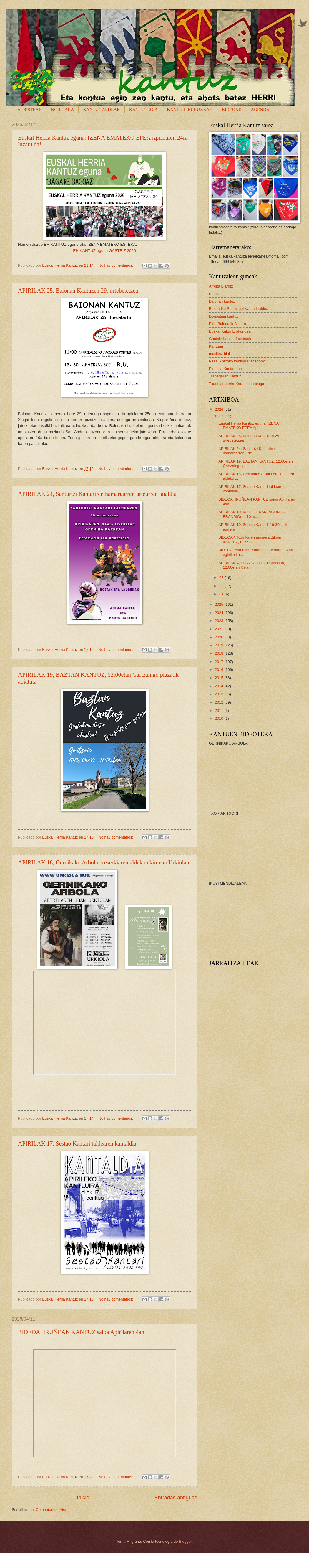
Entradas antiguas (175, 1498)
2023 (219, 620)
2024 (219, 612)
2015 (219, 678)
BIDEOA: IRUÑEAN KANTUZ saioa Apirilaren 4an (81, 1332)
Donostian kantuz (223, 316)
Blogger (185, 1541)
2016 (219, 669)
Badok (214, 294)
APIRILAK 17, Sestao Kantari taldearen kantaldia (77, 1143)
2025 (219, 604)
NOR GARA (62, 109)
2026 (219, 409)
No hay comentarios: (116, 265)
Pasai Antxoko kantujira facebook (237, 361)
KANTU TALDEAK (101, 109)
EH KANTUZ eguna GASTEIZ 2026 (104, 250)
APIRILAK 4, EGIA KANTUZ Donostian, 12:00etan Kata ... (251, 565)
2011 (219, 710)
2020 (219, 637)
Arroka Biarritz (221, 286)
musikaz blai (219, 353)
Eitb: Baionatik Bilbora (227, 323)
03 (222, 577)
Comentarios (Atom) (53, 1509)
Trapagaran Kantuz (225, 376)
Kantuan (216, 346)
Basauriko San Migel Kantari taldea (238, 308)
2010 (219, 718)
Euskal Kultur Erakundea (230, 331)
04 (222, 416)
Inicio (83, 1498)
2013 (219, 694)
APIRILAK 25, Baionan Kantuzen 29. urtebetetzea (78, 290)
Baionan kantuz (222, 301)
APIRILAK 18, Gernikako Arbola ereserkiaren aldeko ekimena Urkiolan (103, 862)
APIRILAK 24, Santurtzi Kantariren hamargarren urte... (247, 450)
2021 (219, 629)
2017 (219, 661)
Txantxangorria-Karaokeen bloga (236, 384)
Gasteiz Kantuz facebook (230, 338)
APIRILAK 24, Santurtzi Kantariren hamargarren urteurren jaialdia (97, 494)
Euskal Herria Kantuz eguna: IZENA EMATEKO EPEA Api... (248, 425)
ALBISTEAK (29, 109)
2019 (219, 645)
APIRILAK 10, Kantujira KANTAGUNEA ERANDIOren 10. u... (251, 514)
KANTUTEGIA (143, 109)
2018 (219, 653)
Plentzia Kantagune (225, 369)
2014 (219, 686)
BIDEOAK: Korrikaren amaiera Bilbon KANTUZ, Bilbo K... (249, 539)
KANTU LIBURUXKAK (189, 109)
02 (222, 586)
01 (222, 594)
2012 (219, 702)
